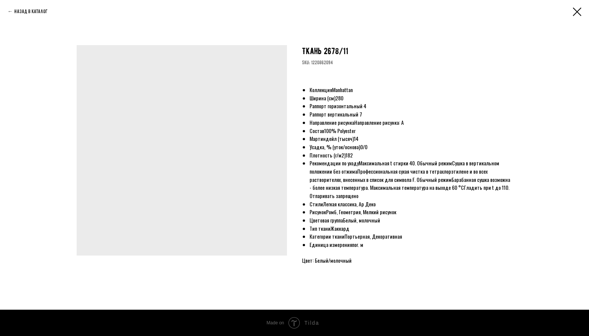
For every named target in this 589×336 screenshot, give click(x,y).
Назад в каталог (30, 11)
